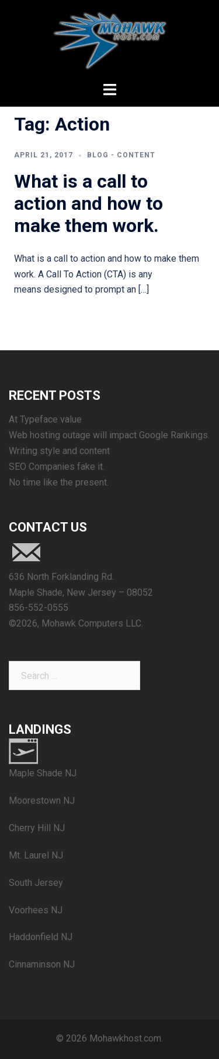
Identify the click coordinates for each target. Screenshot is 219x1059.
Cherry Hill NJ (37, 827)
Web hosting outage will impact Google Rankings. (109, 435)
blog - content (121, 155)
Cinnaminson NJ (42, 964)
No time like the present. (59, 482)
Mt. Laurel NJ (36, 855)
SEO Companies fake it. (57, 466)
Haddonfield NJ (40, 936)
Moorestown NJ (42, 800)
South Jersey (36, 882)
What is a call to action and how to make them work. (88, 203)
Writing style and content (59, 450)
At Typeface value (45, 419)
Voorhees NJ (35, 910)
